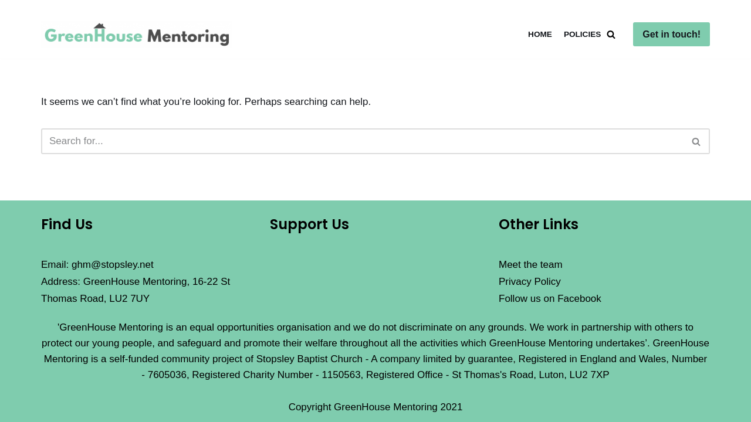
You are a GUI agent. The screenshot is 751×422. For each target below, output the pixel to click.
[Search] (611, 34)
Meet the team (531, 264)
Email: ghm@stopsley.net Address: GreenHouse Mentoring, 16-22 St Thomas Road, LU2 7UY (135, 281)
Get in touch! (671, 34)
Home (540, 34)
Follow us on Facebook (550, 298)
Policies (582, 34)
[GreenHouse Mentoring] (139, 34)
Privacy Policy (530, 281)
